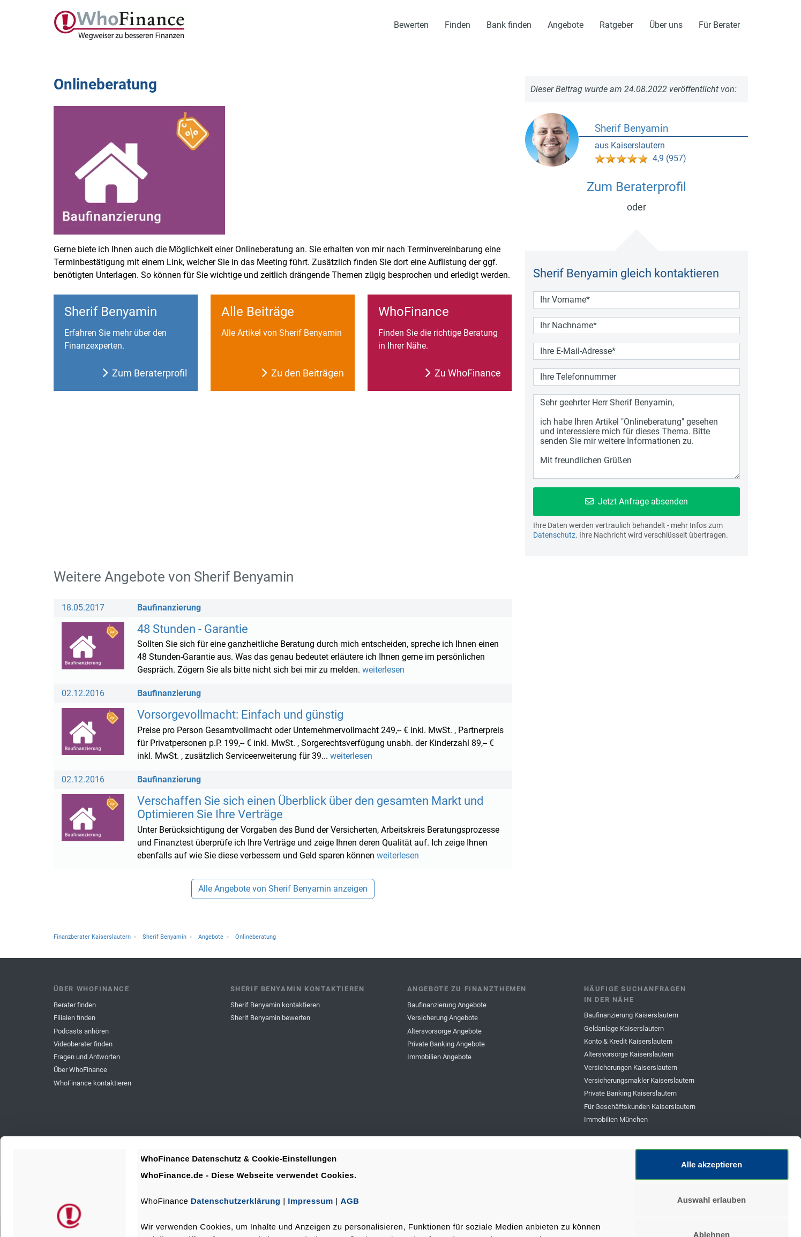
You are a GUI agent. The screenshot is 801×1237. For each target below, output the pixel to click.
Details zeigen (570, 1215)
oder (636, 207)
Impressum (310, 1109)
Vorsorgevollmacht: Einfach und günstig (240, 714)
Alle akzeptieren (711, 1073)
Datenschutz (554, 535)
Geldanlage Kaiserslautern (624, 1028)
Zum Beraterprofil (144, 373)
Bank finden (508, 25)
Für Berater (719, 25)
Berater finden (75, 1005)
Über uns (666, 25)
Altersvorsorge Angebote (444, 1031)
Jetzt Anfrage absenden (636, 501)
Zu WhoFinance (462, 373)
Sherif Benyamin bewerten (270, 1018)
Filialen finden (74, 1018)
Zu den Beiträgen (302, 373)
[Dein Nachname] (636, 325)
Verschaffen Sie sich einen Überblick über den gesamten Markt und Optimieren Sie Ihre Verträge (310, 807)
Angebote (565, 25)
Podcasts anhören (81, 1031)
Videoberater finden (83, 1044)
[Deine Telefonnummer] (636, 377)
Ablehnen (711, 1143)
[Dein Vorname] (636, 299)
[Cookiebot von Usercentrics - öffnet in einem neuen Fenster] (69, 1216)
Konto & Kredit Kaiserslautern (628, 1041)
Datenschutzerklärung (236, 1109)
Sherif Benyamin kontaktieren (275, 1005)
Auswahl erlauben (711, 1108)
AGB (350, 1109)
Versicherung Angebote (442, 1018)
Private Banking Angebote (446, 1044)
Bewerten (411, 25)
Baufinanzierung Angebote (446, 1005)
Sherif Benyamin (631, 128)
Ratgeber (616, 25)
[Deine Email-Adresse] (636, 351)
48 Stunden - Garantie (192, 629)
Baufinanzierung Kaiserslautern (631, 1015)
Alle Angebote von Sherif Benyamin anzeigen (283, 889)
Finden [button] (457, 25)
